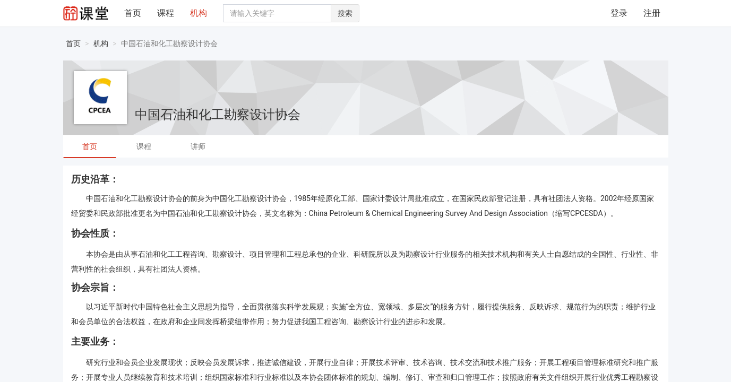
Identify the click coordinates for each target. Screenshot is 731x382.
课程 (165, 13)
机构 (198, 13)
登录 (618, 13)
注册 (651, 13)
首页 (132, 13)
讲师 (198, 146)
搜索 (345, 13)
